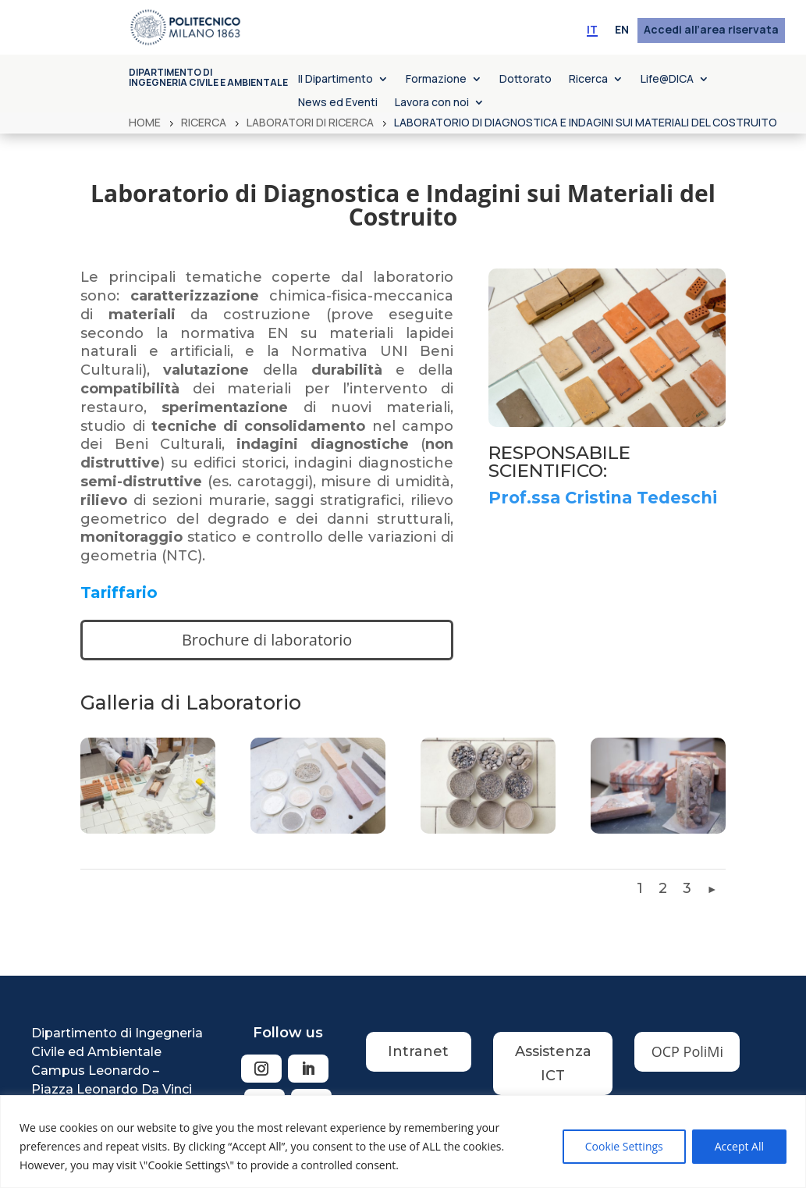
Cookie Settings (624, 1146)
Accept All (739, 1146)
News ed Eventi (338, 103)
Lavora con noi (432, 103)
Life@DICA (667, 79)
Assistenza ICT (553, 1063)
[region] (403, 1141)
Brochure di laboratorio (267, 639)
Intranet (418, 1051)
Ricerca (588, 79)
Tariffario (119, 592)
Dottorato (525, 79)
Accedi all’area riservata (711, 30)
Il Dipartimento (335, 79)
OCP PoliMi (687, 1051)
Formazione (436, 79)
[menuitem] (592, 30)
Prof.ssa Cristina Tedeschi (602, 497)
